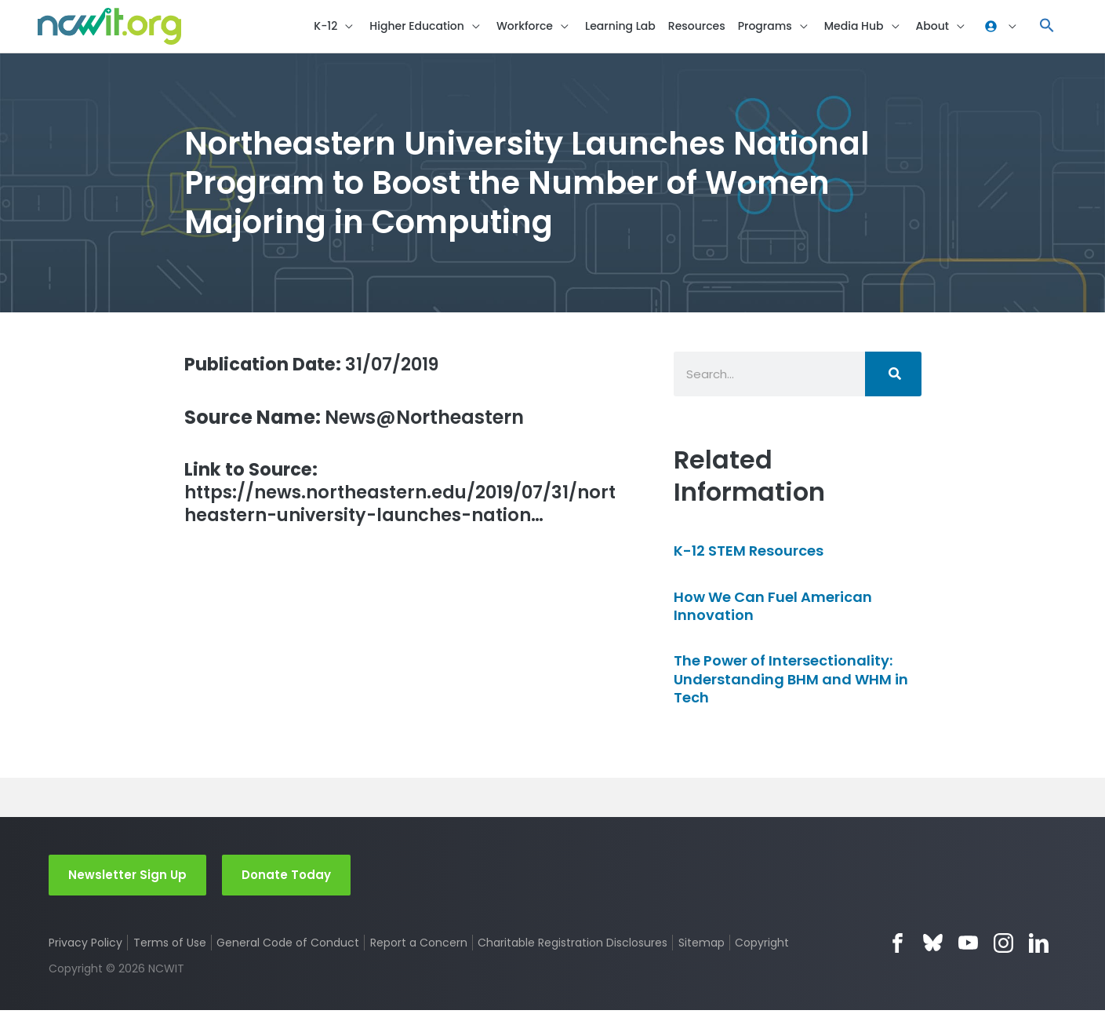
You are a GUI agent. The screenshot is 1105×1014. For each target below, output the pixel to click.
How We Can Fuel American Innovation (773, 609)
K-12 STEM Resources (748, 554)
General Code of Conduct (288, 946)
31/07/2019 (319, 367)
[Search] (893, 377)
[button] (1047, 28)
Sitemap (702, 946)
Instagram (1003, 947)
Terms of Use (169, 946)
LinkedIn (1039, 947)
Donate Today (286, 878)
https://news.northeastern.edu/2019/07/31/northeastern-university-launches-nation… (398, 498)
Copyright (763, 946)
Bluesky (933, 947)
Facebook (897, 947)
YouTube (968, 947)
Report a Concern (418, 946)
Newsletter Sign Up (127, 878)
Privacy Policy (85, 946)
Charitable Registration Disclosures (573, 946)
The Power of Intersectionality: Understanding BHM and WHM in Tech (791, 683)
